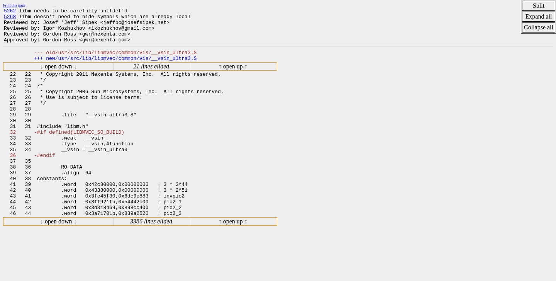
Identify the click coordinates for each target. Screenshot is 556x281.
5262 (10, 11)
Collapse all (538, 27)
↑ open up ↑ (233, 75)
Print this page (14, 5)
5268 (10, 18)
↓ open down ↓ (58, 75)
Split (538, 5)
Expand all (538, 16)
